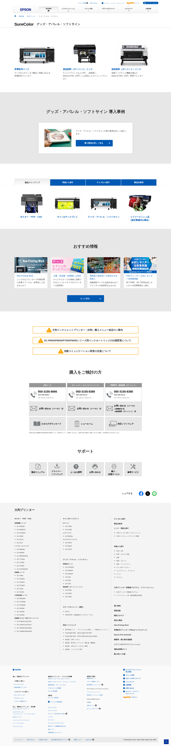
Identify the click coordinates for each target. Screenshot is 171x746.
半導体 (89, 702)
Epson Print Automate (122, 635)
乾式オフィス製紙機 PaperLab (57, 726)
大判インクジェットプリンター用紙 (127, 536)
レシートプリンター (18, 723)
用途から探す (67, 182)
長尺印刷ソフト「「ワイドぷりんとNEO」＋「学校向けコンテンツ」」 (88, 630)
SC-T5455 (20, 575)
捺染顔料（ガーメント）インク (73, 587)
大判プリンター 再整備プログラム (127, 592)
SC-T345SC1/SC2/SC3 (24, 625)
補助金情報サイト (120, 649)
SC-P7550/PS (21, 533)
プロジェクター (52, 707)
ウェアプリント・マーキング (125, 571)
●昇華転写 (119, 409)
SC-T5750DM (21, 605)
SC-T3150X (20, 592)
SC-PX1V (20, 543)
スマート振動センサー (93, 681)
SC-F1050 (68, 597)
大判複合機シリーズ (20, 595)
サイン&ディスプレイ (71, 519)
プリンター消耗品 (53, 697)
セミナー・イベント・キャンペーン (114, 3)
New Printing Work (121, 625)
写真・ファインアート (123, 564)
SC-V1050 (68, 530)
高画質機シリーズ (20, 523)
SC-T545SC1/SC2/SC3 (24, 621)
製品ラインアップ (32, 183)
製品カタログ (119, 615)
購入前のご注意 (120, 654)
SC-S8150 (68, 546)
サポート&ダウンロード (133, 678)
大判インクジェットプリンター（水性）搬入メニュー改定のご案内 (85, 329)
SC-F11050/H (69, 567)
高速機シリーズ (19, 572)
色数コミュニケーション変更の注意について (85, 350)
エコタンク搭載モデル (20, 701)
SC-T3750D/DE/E (22, 569)
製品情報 (18, 670)
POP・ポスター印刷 (122, 554)
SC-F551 (68, 577)
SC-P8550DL (21, 549)
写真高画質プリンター (20, 687)
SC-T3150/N (21, 585)
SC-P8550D (20, 553)
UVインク (66, 523)
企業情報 (128, 685)
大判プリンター (24, 509)
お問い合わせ (94, 3)
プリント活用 (130, 675)
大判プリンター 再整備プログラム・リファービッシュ (134, 587)
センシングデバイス (92, 708)
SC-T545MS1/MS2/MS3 (24, 628)
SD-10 (67, 612)
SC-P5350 (20, 536)
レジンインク (67, 533)
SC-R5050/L (69, 536)
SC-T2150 (20, 589)
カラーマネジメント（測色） (73, 607)
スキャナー (51, 720)
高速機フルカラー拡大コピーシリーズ (26, 618)
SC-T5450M (20, 608)
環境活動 (117, 611)
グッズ (118, 574)
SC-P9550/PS (21, 530)
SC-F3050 (68, 590)
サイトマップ (19, 739)
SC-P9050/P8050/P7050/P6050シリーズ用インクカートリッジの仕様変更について (85, 340)
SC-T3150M (20, 615)
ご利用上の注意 (42, 739)
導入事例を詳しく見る (93, 143)
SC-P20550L (21, 526)
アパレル (119, 577)
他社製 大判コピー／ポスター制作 (76, 646)
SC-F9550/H (69, 570)
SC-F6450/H (69, 574)
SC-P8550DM (21, 598)
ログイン (133, 3)
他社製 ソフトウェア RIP (73, 649)
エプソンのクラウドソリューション (127, 644)
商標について (78, 739)
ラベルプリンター (18, 726)
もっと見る (85, 299)
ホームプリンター (19, 684)
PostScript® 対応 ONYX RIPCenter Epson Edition (81, 636)
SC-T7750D (20, 562)
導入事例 (117, 606)
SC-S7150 (68, 549)
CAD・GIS (119, 551)
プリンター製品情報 (56, 702)
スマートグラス (52, 710)
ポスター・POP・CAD (22, 519)
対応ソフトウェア (69, 625)
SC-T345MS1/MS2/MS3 (24, 631)
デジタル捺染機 (52, 691)
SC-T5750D (20, 566)
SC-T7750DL (21, 559)
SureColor (24, 24)
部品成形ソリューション (94, 684)
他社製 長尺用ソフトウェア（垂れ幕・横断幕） (80, 643)
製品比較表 (138, 182)
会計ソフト (51, 729)
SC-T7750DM (21, 602)
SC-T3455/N (21, 579)
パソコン (50, 717)
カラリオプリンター (20, 695)
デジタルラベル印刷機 (54, 688)
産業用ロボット (91, 678)
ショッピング (130, 682)
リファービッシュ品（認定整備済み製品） (129, 595)
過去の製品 (118, 620)
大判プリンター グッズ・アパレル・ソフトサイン (62, 682)
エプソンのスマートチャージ (21, 709)
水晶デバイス (91, 705)
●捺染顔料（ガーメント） (125, 411)
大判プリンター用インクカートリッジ (128, 533)
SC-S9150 (68, 543)
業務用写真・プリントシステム (57, 685)
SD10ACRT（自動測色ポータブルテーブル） (79, 615)
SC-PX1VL (20, 539)
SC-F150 (68, 584)
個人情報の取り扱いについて (60, 739)
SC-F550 (68, 580)
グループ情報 (82, 3)
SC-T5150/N (21, 582)
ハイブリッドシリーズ (21, 546)
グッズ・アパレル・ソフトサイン (75, 559)
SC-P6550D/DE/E (22, 556)
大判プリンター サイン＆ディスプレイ (59, 678)
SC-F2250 (68, 593)
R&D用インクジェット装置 (94, 695)
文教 (117, 557)
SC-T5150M (20, 612)
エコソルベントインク (70, 539)
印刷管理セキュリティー (55, 732)
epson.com (89, 739)
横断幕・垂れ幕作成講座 (123, 639)
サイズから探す (103, 182)
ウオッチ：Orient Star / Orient (56, 713)
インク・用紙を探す (121, 528)
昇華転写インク (68, 564)
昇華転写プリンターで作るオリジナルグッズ (130, 630)
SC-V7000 (68, 526)
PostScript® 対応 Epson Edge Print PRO (78, 633)
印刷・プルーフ (121, 561)
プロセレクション (19, 698)
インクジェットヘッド (93, 692)
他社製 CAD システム (72, 639)
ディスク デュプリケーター (56, 723)
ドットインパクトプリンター (21, 720)
